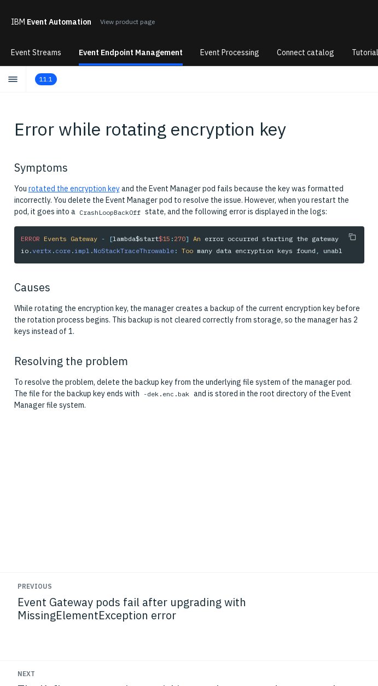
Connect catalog (305, 52)
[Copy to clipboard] (352, 237)
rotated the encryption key (74, 189)
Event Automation (51, 22)
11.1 (46, 79)
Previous (35, 586)
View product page (127, 21)
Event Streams (36, 52)
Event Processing (229, 52)
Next (26, 674)
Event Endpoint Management (131, 52)
